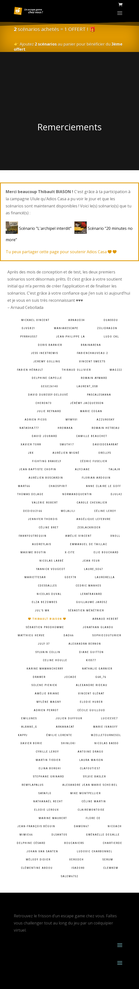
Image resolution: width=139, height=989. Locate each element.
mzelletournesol (106, 735)
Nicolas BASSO (106, 743)
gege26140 (49, 386)
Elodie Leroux (46, 809)
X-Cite (70, 552)
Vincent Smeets (92, 361)
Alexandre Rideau (91, 685)
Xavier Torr (31, 444)
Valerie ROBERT (45, 502)
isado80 (78, 868)
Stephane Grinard (48, 776)
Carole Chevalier (92, 502)
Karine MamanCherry (45, 668)
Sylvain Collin (47, 652)
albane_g (29, 726)
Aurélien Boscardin (46, 477)
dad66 (69, 635)
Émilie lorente (59, 735)
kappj (23, 735)
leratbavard (91, 594)
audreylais (41, 544)
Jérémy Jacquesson (87, 403)
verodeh (76, 859)
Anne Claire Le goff (103, 486)
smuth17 (67, 444)
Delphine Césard (31, 843)
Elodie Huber (91, 702)
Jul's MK (42, 610)
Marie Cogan (91, 411)
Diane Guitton (91, 652)
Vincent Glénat (91, 693)
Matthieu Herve (31, 635)
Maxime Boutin (33, 552)
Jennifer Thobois (43, 519)
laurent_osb (87, 386)
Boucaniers (74, 843)
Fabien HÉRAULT (30, 369)
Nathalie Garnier (97, 668)
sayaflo (45, 793)
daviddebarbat (106, 444)
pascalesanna (99, 394)
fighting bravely (46, 461)
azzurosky (106, 419)
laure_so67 (93, 569)
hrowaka (65, 428)
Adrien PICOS (36, 419)
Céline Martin (94, 801)
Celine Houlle (55, 660)
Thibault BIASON (47, 618)
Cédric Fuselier (93, 461)
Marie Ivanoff (105, 726)
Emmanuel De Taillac (88, 544)
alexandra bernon (85, 643)
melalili (68, 511)
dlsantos (59, 834)
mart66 (24, 486)
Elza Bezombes (44, 602)
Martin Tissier (48, 760)
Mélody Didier (38, 859)
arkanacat (65, 726)
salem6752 (69, 876)
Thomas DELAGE (30, 494)
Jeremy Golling (47, 361)
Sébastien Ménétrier (86, 610)
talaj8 (114, 469)
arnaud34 (76, 320)
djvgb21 (28, 328)
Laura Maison (91, 760)
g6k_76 (100, 677)
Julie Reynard (49, 411)
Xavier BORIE (31, 743)
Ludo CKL (111, 336)
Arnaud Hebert (105, 618)
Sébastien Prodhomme (45, 627)
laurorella (105, 577)
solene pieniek (44, 685)
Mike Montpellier (85, 793)
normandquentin (77, 494)
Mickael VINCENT (35, 320)
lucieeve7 (109, 718)
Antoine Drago (91, 751)
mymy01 (72, 419)
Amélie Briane (47, 693)
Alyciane (82, 469)
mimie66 (26, 834)
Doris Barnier (50, 345)
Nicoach (115, 826)
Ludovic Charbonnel (94, 851)
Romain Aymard (94, 378)
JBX (31, 452)
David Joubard (44, 436)
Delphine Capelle (47, 378)
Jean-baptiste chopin (37, 469)
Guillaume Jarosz (91, 602)
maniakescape (66, 328)
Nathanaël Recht (48, 801)
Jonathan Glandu (98, 627)
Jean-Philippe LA (70, 336)
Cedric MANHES (88, 585)
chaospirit (58, 486)
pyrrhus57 (28, 336)
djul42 (116, 494)
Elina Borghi (50, 768)
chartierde (112, 843)
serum (108, 859)
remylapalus (33, 785)
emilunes (29, 718)
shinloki (68, 743)
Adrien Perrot (46, 710)
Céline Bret (49, 527)
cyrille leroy (47, 751)
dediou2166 (32, 511)
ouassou (111, 320)
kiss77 (91, 660)
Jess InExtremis (44, 353)
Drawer (39, 677)
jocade (70, 677)
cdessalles (47, 585)
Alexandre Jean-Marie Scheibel (90, 785)
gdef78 (70, 577)
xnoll (115, 535)
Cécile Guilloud (91, 710)
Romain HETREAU (106, 428)
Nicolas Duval (49, 594)
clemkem (110, 868)
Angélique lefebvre (93, 519)
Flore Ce (93, 818)
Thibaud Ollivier (76, 369)
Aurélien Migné (66, 452)
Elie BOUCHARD (106, 552)
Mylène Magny (48, 702)
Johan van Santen (42, 851)
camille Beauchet (91, 436)
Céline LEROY (105, 511)
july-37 (44, 643)
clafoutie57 (90, 768)
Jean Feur (91, 560)
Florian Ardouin (96, 477)
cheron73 (43, 403)
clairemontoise (91, 809)
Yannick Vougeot (50, 569)
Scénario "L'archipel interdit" (39, 228)
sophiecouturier (106, 635)
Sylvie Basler (94, 776)
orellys (104, 452)
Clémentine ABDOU (37, 868)
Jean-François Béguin (36, 826)
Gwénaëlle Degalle (103, 834)
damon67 (81, 826)
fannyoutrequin (33, 535)
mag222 (116, 369)
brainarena (91, 345)
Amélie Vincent (78, 535)
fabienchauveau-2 (92, 353)
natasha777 (29, 428)
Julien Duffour (69, 718)
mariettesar (35, 577)
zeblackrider (89, 527)
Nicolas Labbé (51, 560)
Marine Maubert (53, 818)
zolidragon (107, 328)
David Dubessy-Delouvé (48, 394)
